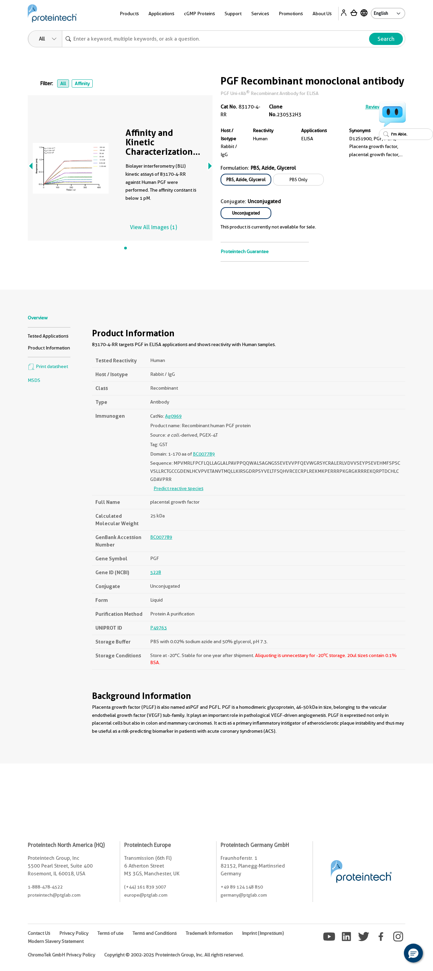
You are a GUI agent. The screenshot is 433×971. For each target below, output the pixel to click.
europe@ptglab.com (145, 895)
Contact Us (39, 933)
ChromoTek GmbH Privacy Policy (61, 954)
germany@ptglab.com (244, 895)
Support (233, 13)
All (63, 83)
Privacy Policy (73, 933)
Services (260, 13)
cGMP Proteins (199, 13)
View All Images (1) (153, 227)
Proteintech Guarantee (245, 251)
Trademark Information (209, 933)
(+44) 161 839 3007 (145, 887)
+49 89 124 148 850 (242, 887)
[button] (413, 953)
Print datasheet (48, 366)
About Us (322, 13)
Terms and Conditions (155, 933)
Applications (161, 13)
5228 (155, 572)
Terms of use (110, 933)
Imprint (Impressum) (263, 933)
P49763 (158, 627)
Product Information (49, 347)
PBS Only (298, 179)
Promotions (291, 13)
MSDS (34, 380)
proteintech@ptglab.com (54, 895)
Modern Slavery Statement (56, 941)
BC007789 (204, 454)
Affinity (82, 83)
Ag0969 (173, 416)
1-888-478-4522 (45, 887)
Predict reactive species (178, 488)
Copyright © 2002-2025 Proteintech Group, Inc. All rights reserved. (174, 954)
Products (129, 13)
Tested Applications (48, 336)
